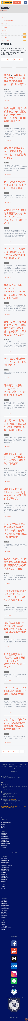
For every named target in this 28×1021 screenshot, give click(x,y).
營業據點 (4, 30)
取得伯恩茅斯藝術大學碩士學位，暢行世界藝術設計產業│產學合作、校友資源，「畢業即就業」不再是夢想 (15, 328)
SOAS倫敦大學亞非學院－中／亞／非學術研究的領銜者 (15, 361)
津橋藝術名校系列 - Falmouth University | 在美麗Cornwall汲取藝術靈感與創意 (15, 493)
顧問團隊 (4, 27)
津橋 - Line (14, 986)
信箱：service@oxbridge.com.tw (11, 782)
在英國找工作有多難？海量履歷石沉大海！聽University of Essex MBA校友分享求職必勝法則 (15, 216)
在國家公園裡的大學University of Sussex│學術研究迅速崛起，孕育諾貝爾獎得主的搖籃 (15, 627)
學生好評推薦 (13, 40)
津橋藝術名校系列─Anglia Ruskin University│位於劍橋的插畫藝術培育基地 (15, 390)
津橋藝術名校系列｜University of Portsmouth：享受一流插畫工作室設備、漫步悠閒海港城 (15, 291)
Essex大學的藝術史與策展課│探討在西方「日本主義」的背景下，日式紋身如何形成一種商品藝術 (15, 530)
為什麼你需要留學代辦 (7, 20)
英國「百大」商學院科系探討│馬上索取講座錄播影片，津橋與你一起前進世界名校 (15, 724)
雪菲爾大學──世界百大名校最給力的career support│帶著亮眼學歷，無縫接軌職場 (15, 425)
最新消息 (13, 37)
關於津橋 (4, 24)
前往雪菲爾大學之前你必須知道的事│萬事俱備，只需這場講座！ (15, 185)
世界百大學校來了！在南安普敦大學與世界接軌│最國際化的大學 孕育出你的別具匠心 (15, 563)
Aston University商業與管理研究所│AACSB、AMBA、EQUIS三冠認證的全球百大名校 (15, 595)
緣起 (3, 17)
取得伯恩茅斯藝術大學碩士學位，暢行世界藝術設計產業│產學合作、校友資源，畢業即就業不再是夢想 (15, 115)
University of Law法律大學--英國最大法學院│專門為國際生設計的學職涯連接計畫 (15, 253)
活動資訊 (13, 34)
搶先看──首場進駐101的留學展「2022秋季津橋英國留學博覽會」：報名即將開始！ (15, 79)
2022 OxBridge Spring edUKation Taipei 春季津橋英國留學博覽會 (15, 690)
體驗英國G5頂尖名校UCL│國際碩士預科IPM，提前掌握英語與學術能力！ (15, 153)
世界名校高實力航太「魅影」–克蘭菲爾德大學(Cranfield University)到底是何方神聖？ (14, 661)
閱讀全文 (8, 100)
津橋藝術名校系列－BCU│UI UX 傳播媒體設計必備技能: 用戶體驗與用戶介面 (14, 458)
